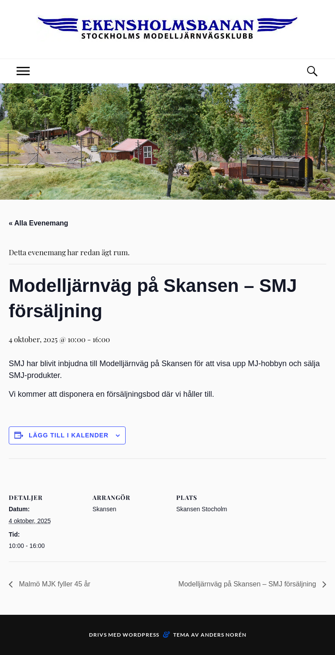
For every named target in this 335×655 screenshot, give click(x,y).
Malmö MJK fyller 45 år (53, 584)
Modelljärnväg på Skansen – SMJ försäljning (248, 584)
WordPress (141, 634)
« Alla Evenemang (38, 223)
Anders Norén (223, 634)
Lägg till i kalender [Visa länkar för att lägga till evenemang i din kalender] (69, 435)
